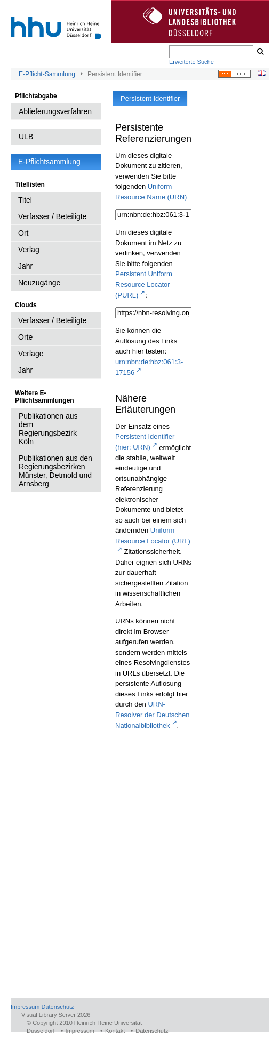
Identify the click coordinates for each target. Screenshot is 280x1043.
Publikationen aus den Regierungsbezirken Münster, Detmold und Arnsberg (55, 471)
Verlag (28, 249)
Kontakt (115, 1031)
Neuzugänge (39, 282)
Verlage (30, 353)
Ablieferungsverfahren (55, 111)
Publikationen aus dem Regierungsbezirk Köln (48, 429)
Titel (25, 200)
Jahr (25, 266)
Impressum (25, 1007)
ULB (26, 136)
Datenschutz (57, 1007)
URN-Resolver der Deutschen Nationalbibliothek (152, 714)
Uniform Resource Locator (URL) (152, 535)
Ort (23, 233)
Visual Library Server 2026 (55, 1015)
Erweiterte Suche (191, 62)
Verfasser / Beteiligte (52, 216)
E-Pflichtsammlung (49, 161)
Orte (25, 337)
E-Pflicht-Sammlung (47, 74)
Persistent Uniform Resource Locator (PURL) (143, 284)
